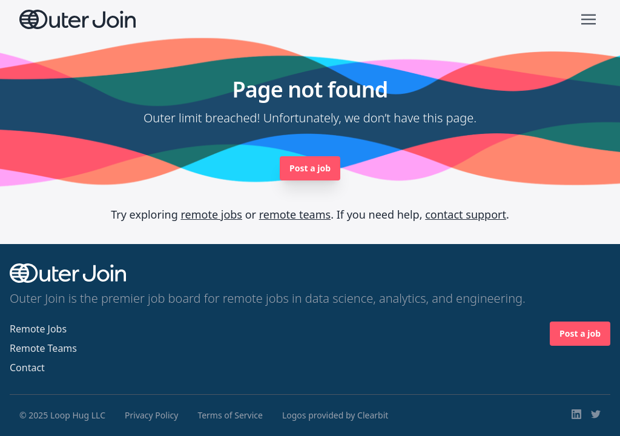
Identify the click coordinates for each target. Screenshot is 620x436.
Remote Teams (43, 348)
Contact (27, 367)
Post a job (310, 168)
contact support (465, 214)
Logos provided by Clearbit (335, 415)
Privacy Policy (151, 415)
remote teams (295, 214)
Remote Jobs (38, 328)
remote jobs (211, 214)
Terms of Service (230, 415)
